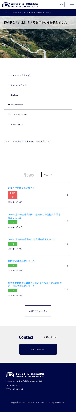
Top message (17, 104)
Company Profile (19, 85)
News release (17, 124)
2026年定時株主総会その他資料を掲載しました (32, 239)
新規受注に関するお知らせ (21, 188)
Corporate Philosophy (21, 75)
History (14, 94)
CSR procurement (19, 114)
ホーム (6, 12)
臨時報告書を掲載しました (21, 261)
